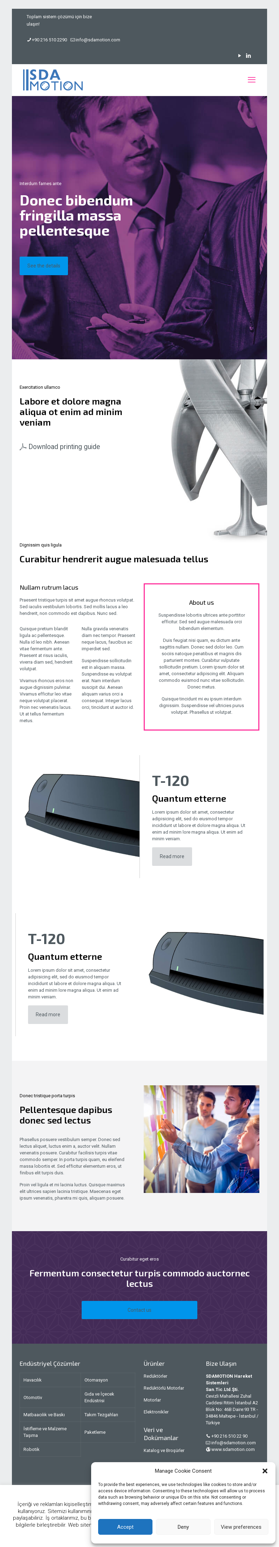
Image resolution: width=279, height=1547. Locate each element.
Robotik (31, 1449)
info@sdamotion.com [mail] (98, 39)
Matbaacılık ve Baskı (44, 1414)
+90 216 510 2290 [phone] (49, 39)
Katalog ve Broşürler (164, 1450)
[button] (264, 1470)
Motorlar (152, 1400)
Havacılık (32, 1380)
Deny (183, 1527)
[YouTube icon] (239, 56)
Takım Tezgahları (101, 1414)
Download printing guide (64, 447)
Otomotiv (32, 1397)
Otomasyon (96, 1380)
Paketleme (95, 1432)
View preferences (241, 1527)
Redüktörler (155, 1376)
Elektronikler (156, 1411)
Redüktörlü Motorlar (164, 1388)
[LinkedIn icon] (248, 56)
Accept (125, 1527)
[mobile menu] (252, 80)
